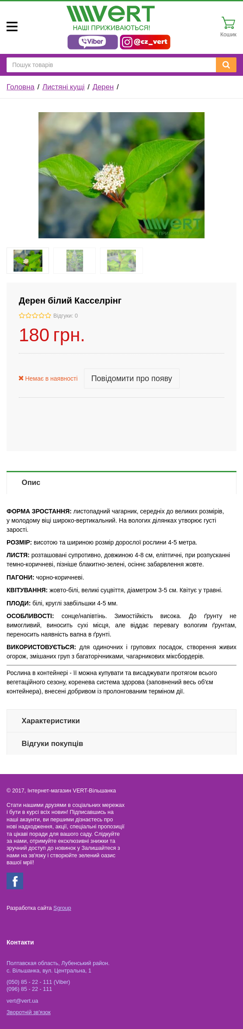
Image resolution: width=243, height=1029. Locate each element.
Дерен (103, 87)
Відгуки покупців (52, 743)
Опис (31, 482)
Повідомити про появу (131, 378)
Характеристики (51, 721)
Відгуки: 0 (65, 316)
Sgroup (62, 908)
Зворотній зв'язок (29, 1012)
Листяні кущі (63, 87)
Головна (21, 87)
